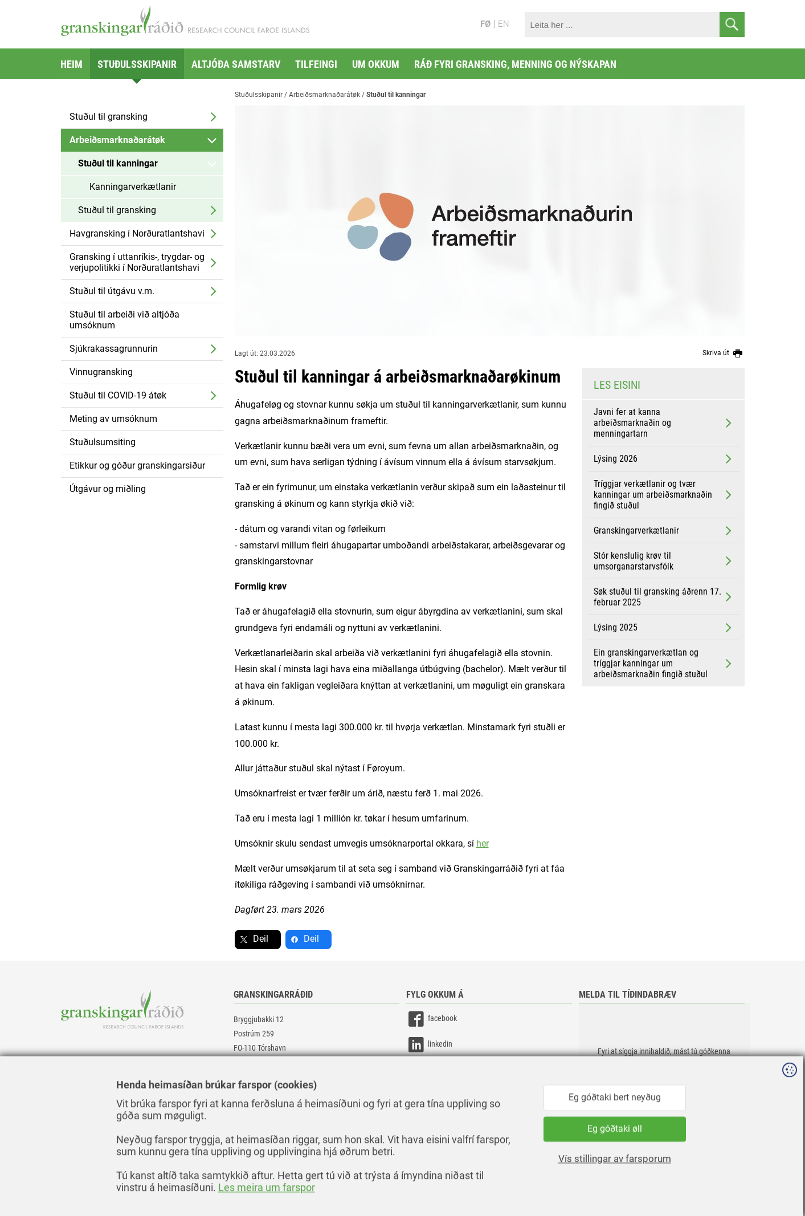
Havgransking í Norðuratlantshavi (137, 233)
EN (503, 24)
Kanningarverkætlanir (132, 186)
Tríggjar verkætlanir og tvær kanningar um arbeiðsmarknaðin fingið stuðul (664, 494)
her (482, 843)
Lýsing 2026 (664, 459)
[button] (664, 1060)
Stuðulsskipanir (137, 64)
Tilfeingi (316, 64)
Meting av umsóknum (113, 418)
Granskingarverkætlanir (664, 531)
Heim (71, 64)
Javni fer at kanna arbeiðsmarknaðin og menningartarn (664, 422)
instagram (433, 1070)
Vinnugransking (101, 372)
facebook (431, 1019)
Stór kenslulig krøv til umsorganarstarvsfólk (664, 561)
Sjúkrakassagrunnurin (114, 348)
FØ (485, 24)
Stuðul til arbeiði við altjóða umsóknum (124, 320)
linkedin (429, 1045)
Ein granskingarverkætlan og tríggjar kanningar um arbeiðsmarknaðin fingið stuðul (664, 663)
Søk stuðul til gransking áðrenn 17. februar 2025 (664, 597)
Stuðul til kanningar (118, 163)
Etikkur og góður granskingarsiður (137, 465)
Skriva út (723, 353)
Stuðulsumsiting (103, 442)
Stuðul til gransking (109, 116)
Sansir (736, 1183)
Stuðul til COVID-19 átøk (118, 395)
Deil (260, 938)
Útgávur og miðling (108, 488)
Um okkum (375, 64)
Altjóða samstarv (235, 64)
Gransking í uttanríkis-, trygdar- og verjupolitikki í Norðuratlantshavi (137, 262)
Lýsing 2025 (664, 628)
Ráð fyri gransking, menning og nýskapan (515, 64)
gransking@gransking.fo (272, 1081)
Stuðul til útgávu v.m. (112, 291)
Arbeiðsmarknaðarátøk (117, 140)
